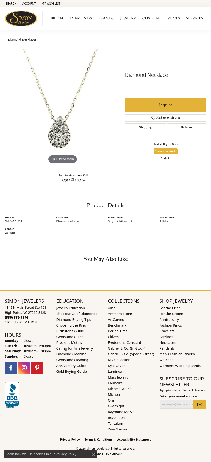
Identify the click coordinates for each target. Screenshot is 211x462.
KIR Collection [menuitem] (119, 360)
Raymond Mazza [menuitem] (121, 412)
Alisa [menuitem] (112, 308)
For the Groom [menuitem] (171, 313)
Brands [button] (106, 18)
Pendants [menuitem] (167, 348)
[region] (62, 107)
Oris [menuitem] (111, 400)
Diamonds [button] (81, 18)
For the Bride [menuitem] (170, 308)
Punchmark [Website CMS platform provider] (114, 453)
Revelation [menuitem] (116, 417)
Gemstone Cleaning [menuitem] (72, 360)
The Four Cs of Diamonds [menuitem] (76, 313)
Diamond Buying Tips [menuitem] (73, 319)
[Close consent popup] (93, 454)
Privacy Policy (70, 439)
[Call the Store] (16, 317)
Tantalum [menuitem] (115, 423)
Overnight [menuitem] (116, 406)
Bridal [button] (57, 18)
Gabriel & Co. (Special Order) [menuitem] (131, 354)
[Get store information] (21, 322)
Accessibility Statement (134, 439)
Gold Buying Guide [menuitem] (71, 371)
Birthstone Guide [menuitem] (70, 331)
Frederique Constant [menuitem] (124, 342)
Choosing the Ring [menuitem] (71, 325)
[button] (11, 3)
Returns (186, 127)
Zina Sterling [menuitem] (118, 429)
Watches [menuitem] (166, 360)
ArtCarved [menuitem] (116, 319)
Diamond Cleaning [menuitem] (71, 354)
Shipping (145, 127)
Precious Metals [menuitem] (69, 342)
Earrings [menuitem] (166, 336)
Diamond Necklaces (22, 40)
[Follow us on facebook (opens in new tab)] (11, 368)
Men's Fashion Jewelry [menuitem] (177, 354)
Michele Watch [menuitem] (119, 388)
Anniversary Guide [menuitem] (71, 365)
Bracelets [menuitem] (167, 331)
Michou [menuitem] (114, 394)
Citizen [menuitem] (113, 336)
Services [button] (194, 18)
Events (172, 18)
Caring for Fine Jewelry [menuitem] (74, 348)
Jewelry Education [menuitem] (70, 308)
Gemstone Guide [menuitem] (70, 336)
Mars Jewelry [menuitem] (118, 377)
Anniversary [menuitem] (169, 319)
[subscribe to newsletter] (199, 404)
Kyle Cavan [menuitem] (116, 365)
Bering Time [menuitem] (118, 331)
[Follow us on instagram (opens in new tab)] (24, 368)
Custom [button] (150, 18)
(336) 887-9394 (73, 180)
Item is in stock (165, 151)
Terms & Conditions (98, 439)
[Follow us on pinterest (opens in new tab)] (37, 368)
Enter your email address (179, 396)
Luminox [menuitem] (115, 371)
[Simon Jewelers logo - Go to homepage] (22, 18)
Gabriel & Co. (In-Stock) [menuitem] (126, 348)
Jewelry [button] (128, 18)
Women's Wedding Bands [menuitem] (180, 365)
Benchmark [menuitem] (117, 325)
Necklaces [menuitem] (168, 342)
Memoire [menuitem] (115, 383)
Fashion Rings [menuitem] (171, 325)
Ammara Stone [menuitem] (120, 313)
